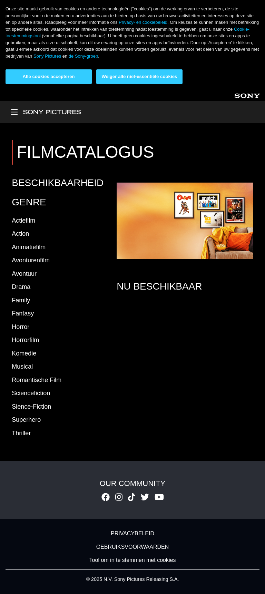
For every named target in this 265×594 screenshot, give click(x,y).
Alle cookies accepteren (48, 76)
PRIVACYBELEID (132, 534)
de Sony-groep (83, 56)
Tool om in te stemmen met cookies (132, 560)
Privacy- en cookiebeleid (143, 22)
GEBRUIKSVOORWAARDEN (132, 547)
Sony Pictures (47, 56)
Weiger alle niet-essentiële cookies (139, 76)
